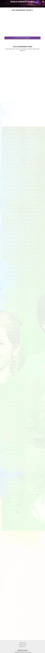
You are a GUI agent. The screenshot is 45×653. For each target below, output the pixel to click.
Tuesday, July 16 (31, 307)
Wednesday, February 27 (14, 530)
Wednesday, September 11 (13, 225)
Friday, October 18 (13, 165)
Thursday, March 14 (31, 500)
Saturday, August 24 (31, 251)
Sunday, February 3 (14, 575)
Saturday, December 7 (31, 87)
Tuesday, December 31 (13, 54)
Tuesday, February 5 (14, 571)
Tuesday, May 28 (14, 381)
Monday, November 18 (13, 117)
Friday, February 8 (31, 563)
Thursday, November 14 (31, 121)
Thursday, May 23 (13, 389)
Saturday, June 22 (13, 340)
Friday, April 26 (13, 430)
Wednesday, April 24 (14, 433)
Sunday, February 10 (31, 560)
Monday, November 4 (13, 139)
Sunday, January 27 (31, 586)
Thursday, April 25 (31, 430)
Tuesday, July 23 (31, 296)
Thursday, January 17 (31, 604)
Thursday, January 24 (13, 593)
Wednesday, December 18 (14, 72)
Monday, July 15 (14, 310)
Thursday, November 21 (31, 110)
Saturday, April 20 (31, 437)
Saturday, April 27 (31, 426)
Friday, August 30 (13, 244)
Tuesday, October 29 (31, 147)
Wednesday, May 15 (13, 400)
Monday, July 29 (14, 288)
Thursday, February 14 (31, 552)
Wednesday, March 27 (13, 478)
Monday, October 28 (14, 150)
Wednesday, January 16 (14, 608)
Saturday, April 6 (31, 459)
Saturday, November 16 (31, 117)
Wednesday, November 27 (13, 106)
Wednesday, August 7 (13, 273)
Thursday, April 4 (31, 463)
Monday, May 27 (31, 381)
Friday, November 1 (14, 143)
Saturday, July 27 (31, 288)
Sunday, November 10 (13, 128)
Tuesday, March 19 (13, 493)
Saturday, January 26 (13, 589)
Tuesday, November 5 (31, 136)
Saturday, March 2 (31, 523)
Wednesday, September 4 (14, 236)
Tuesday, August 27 (31, 247)
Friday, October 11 (13, 177)
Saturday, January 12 (13, 616)
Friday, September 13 (14, 221)
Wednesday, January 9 (31, 619)
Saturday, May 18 (13, 396)
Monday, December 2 (14, 98)
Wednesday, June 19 (31, 344)
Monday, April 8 (14, 459)
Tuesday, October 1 (31, 191)
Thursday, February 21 (13, 541)
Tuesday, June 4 (14, 370)
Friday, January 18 (13, 604)
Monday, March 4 (31, 519)
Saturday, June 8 (14, 363)
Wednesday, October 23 (14, 158)
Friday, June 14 (31, 351)
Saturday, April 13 (31, 448)
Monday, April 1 (14, 470)
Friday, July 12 (13, 314)
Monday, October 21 (14, 162)
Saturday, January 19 (31, 601)
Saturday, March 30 (31, 470)
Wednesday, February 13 (14, 556)
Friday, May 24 (31, 385)
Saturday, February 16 (31, 549)
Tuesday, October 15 (31, 169)
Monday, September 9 (13, 229)
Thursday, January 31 (31, 578)
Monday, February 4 (31, 571)
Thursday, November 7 (31, 132)
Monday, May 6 (13, 415)
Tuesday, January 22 (14, 597)
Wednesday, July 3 (31, 322)
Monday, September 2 (13, 240)
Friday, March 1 (14, 526)
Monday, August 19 (14, 262)
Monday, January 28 (14, 586)
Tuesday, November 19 (31, 113)
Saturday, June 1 (14, 374)
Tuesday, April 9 (31, 456)
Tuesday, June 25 (14, 337)
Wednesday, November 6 (14, 136)
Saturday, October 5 (31, 184)
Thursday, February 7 (13, 567)
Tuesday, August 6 (31, 273)
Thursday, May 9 (31, 407)
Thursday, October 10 (31, 177)
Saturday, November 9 (31, 128)
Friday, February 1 (13, 578)
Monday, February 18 (31, 545)
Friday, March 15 (14, 500)
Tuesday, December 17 (31, 72)
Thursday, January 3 (31, 630)
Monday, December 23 (31, 65)
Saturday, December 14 (31, 76)
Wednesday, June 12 (31, 355)
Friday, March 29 (14, 474)
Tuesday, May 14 (31, 400)
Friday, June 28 (31, 329)
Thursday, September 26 (31, 199)
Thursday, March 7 (14, 515)
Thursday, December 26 (14, 61)
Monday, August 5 (13, 277)
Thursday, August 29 (31, 244)
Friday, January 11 (31, 616)
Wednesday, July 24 (14, 296)
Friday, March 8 (31, 511)
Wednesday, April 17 (14, 444)
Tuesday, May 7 (31, 411)
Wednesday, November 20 (13, 113)
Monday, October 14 (14, 173)
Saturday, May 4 (31, 415)
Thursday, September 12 (31, 221)
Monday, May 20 (31, 392)
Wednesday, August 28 (13, 247)
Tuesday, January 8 (13, 623)
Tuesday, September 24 (31, 203)
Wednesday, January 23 (31, 593)
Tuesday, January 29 (31, 582)
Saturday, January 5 (31, 627)
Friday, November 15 (14, 121)
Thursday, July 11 (31, 314)
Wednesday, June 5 (31, 366)
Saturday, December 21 (14, 69)
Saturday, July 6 (14, 318)
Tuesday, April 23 (31, 433)
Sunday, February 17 (14, 549)
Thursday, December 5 (31, 91)
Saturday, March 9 (13, 511)
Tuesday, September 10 (31, 225)
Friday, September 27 (14, 199)
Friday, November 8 (14, 132)
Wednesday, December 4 (14, 95)
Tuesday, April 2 (31, 467)
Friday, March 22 (31, 485)
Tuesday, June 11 (14, 359)
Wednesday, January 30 (14, 582)
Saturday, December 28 (14, 57)
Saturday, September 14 (31, 217)
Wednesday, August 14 (31, 262)
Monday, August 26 (14, 251)
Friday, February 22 (31, 537)
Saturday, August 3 (31, 277)
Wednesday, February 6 (31, 567)
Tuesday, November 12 (31, 124)
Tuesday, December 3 (31, 95)
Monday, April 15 (13, 448)
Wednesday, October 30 (14, 147)
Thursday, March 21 (14, 489)
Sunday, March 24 (31, 482)
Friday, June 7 (31, 363)
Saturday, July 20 (31, 299)
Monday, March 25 (13, 482)
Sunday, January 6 (13, 627)
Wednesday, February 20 (31, 541)
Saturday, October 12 (31, 173)
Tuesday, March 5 (13, 519)
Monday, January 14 (14, 612)
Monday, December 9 (14, 87)
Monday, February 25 (13, 534)
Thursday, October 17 (31, 165)
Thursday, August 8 (31, 270)
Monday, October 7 (14, 184)
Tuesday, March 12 (31, 504)
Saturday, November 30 (31, 98)
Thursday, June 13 (13, 355)
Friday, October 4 (13, 188)
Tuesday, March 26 (31, 478)
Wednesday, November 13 (13, 124)
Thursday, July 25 (31, 292)
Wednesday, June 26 (31, 333)
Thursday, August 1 (31, 281)
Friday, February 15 (14, 552)
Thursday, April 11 (31, 452)
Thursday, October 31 (31, 143)
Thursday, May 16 (31, 396)
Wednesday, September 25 (13, 203)
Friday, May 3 (14, 418)
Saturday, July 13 (31, 310)
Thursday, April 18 (31, 441)
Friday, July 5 (31, 318)
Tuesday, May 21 (14, 392)
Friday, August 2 (14, 281)
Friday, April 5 (13, 463)
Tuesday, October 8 (31, 180)
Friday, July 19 (13, 303)
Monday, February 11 (13, 560)
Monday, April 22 (13, 437)
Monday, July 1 (31, 325)
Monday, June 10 (31, 359)
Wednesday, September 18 (13, 214)
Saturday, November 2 (31, 139)
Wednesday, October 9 (13, 180)
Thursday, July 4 (14, 322)
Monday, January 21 (31, 597)
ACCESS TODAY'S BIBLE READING (22, 37)
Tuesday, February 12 (31, 556)
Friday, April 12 (13, 452)
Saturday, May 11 (31, 403)
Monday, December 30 (31, 54)
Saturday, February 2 (31, 575)
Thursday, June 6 (13, 366)
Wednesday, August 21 (13, 258)
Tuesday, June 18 (14, 348)
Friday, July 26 (13, 292)
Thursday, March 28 (31, 474)
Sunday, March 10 (31, 508)
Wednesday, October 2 (13, 191)
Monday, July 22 (14, 299)
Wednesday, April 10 (14, 456)
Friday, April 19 (13, 441)
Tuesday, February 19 (13, 545)
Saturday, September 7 (31, 229)
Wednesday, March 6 (31, 515)
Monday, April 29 (13, 426)
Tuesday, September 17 (31, 214)
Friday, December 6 (13, 91)
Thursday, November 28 (31, 102)
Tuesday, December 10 (31, 84)
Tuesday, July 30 (31, 284)
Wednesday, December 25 (31, 61)
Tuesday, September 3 (31, 236)
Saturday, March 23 (14, 485)
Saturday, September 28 (31, 195)
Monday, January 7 (31, 623)
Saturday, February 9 (13, 563)
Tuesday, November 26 (31, 106)
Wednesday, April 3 (14, 467)
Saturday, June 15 (13, 351)
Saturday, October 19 (31, 162)
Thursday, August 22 (31, 255)
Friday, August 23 (13, 255)
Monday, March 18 (31, 493)
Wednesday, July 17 (14, 307)
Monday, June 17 (31, 348)
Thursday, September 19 (31, 210)
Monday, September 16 (13, 217)
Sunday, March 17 (13, 496)
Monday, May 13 (14, 403)
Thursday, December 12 (31, 80)
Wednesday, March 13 (13, 504)
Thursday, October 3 (31, 188)
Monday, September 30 (13, 195)
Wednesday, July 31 (14, 284)
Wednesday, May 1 (13, 422)
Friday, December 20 (31, 69)
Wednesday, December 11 (14, 84)
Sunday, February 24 (31, 534)
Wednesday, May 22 (31, 389)
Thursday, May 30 (13, 377)
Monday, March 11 (13, 508)
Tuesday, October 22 (31, 158)
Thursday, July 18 (31, 303)
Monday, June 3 (31, 370)
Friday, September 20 (14, 210)
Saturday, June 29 (13, 329)
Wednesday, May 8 (13, 411)
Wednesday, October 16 (14, 169)
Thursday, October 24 (31, 154)
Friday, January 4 (13, 630)
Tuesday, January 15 (31, 608)
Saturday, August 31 (31, 240)
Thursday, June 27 (13, 333)
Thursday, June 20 (13, 344)
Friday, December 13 (14, 80)
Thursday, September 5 (31, 232)
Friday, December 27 (31, 57)
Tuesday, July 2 (13, 325)
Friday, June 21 (31, 340)
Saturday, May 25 (13, 385)
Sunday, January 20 (14, 601)
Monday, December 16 (13, 76)
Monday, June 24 (31, 337)
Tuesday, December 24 (13, 65)
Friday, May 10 (13, 407)
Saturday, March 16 (31, 496)
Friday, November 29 (14, 102)
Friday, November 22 (14, 110)
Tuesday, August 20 (31, 258)
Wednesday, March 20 (31, 489)
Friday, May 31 (31, 374)
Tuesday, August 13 (14, 266)
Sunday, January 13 (31, 612)
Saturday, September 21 (31, 206)
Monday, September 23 (13, 206)
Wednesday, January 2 (13, 634)
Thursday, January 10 (13, 619)
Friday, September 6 (14, 232)
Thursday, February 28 (31, 526)
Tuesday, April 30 (31, 422)
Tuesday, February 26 (31, 530)
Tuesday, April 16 (31, 444)
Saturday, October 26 (31, 150)
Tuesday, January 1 (31, 634)
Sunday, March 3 (14, 523)
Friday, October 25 (13, 154)
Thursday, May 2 (31, 418)
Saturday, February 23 (13, 537)
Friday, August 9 (14, 270)
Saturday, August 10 (31, 266)
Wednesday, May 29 (31, 377)
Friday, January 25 (31, 589)
